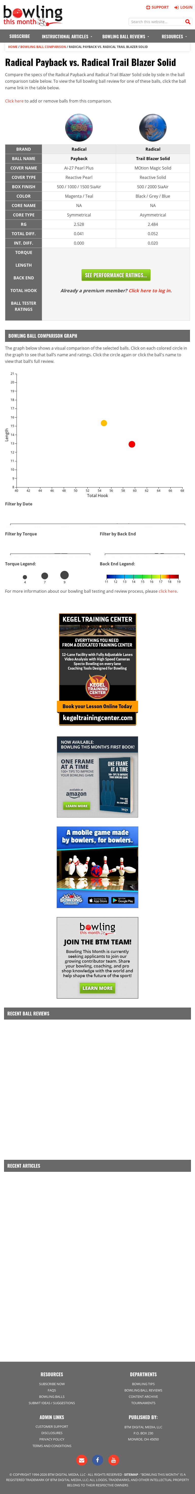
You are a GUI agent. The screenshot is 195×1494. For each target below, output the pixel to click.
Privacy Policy (51, 1439)
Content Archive (143, 1396)
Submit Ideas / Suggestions (52, 1403)
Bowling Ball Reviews (143, 1390)
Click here (14, 101)
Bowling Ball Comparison (43, 47)
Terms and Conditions (51, 1446)
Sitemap (131, 1474)
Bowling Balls (51, 1396)
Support (157, 7)
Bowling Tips (143, 1384)
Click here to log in (149, 290)
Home (13, 47)
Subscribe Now (52, 1384)
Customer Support (52, 1426)
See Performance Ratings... (116, 275)
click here (168, 591)
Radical (79, 149)
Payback (79, 158)
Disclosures (51, 1433)
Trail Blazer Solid (153, 158)
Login (182, 7)
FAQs (52, 1390)
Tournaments (143, 1403)
